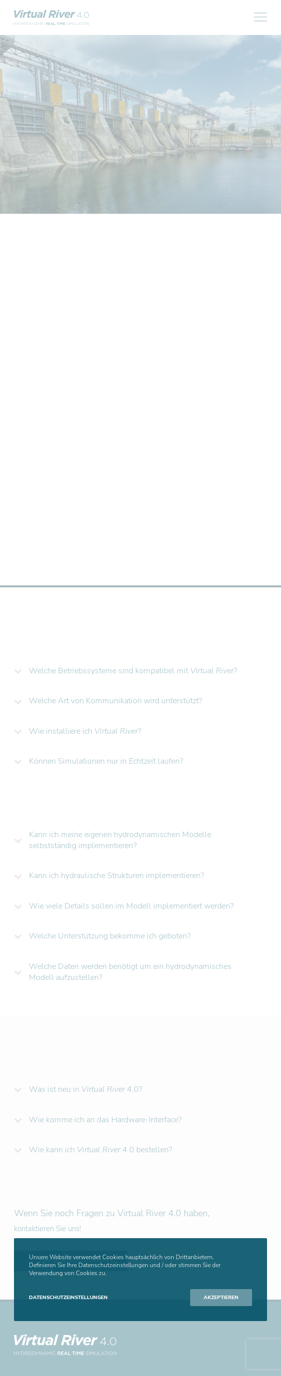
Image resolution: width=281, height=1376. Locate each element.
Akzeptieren (221, 1297)
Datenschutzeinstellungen (68, 1297)
